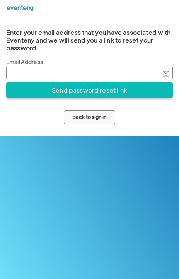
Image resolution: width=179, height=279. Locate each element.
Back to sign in (89, 117)
